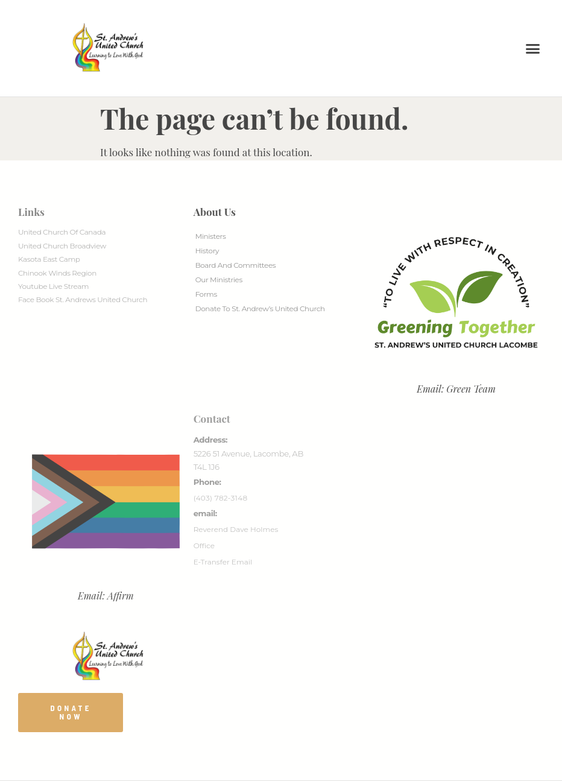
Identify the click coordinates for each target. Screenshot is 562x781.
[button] (533, 48)
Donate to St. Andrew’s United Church (260, 308)
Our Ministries (218, 279)
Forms (206, 294)
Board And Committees (235, 265)
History (207, 250)
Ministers (210, 236)
